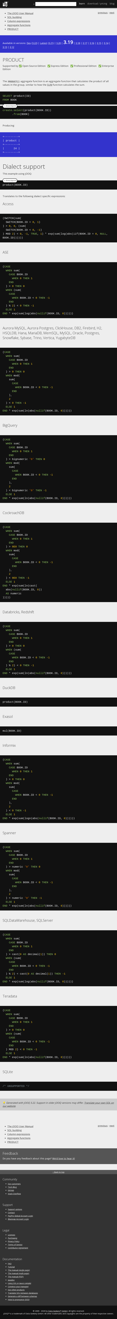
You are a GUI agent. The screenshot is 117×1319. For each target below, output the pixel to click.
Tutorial (11, 1266)
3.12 (12, 47)
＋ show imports (10, 106)
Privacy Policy (13, 1241)
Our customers (14, 1183)
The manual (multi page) (18, 1273)
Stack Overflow (14, 1193)
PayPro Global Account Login (20, 1215)
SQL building (14, 17)
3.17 (85, 43)
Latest (43, 43)
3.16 (92, 43)
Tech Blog (12, 1187)
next (111, 12)
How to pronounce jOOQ (19, 1299)
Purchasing (12, 1238)
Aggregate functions (18, 25)
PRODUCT (13, 29)
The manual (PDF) (16, 1276)
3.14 (106, 43)
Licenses (11, 1234)
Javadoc (11, 1280)
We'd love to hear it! (63, 1158)
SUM (49, 84)
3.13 (5, 47)
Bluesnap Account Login (18, 1219)
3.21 (51, 43)
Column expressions (18, 21)
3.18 (78, 43)
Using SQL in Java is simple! (19, 1283)
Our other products (16, 1289)
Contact (11, 1212)
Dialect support (24, 166)
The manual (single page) (19, 1270)
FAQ (10, 1263)
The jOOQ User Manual (20, 13)
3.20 (58, 43)
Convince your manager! (18, 1286)
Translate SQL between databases (23, 1293)
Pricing (97, 3)
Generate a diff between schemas (22, 1296)
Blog (112, 3)
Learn (82, 3)
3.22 (34, 43)
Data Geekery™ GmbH (58, 1310)
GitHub (11, 1190)
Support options (15, 1209)
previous (103, 12)
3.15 (99, 43)
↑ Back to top (58, 1172)
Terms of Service (15, 1244)
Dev (29, 43)
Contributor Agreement (18, 1247)
